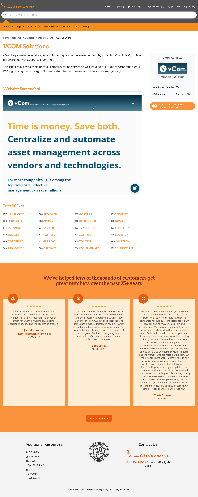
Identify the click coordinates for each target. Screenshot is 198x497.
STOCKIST (121, 214)
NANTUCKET (16, 214)
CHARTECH (122, 241)
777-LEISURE (87, 228)
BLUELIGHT (122, 234)
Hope (161, 461)
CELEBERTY (122, 228)
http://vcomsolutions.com (172, 77)
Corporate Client (44, 37)
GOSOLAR (85, 214)
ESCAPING (14, 228)
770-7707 (85, 241)
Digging (31, 461)
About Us (189, 7)
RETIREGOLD (87, 221)
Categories (28, 37)
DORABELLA (16, 241)
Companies (33, 478)
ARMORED (50, 214)
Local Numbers (155, 7)
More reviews (99, 418)
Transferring (35, 465)
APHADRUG (51, 221)
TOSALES (13, 234)
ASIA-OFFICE (16, 248)
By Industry (135, 7)
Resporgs (16, 37)
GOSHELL (121, 221)
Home (107, 7)
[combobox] (99, 15)
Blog (29, 470)
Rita (148, 466)
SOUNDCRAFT (124, 248)
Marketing (173, 7)
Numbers (32, 474)
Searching (32, 457)
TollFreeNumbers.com (96, 489)
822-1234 (85, 234)
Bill (153, 461)
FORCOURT (15, 221)
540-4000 (49, 228)
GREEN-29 (49, 248)
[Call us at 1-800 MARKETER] (17, 5)
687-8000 (49, 241)
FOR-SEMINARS (89, 248)
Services (119, 7)
